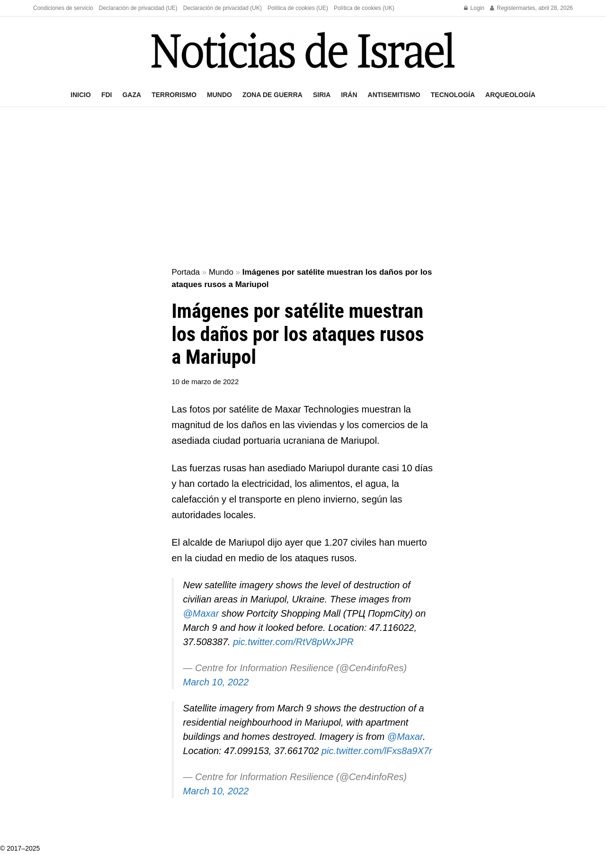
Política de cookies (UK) (364, 8)
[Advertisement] (303, 187)
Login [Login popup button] (474, 8)
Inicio (81, 95)
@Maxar (201, 613)
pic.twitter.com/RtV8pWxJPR (293, 642)
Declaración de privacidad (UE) (138, 8)
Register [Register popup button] (504, 8)
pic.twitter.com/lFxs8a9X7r (376, 751)
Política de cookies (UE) (297, 8)
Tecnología (453, 95)
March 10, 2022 (216, 682)
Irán (349, 95)
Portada (186, 272)
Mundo (219, 95)
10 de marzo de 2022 (205, 382)
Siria (321, 95)
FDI (106, 95)
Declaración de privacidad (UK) (222, 8)
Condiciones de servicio (63, 8)
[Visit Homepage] (303, 50)
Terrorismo (174, 95)
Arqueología (510, 95)
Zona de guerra (272, 95)
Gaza (131, 95)
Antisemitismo (394, 95)
